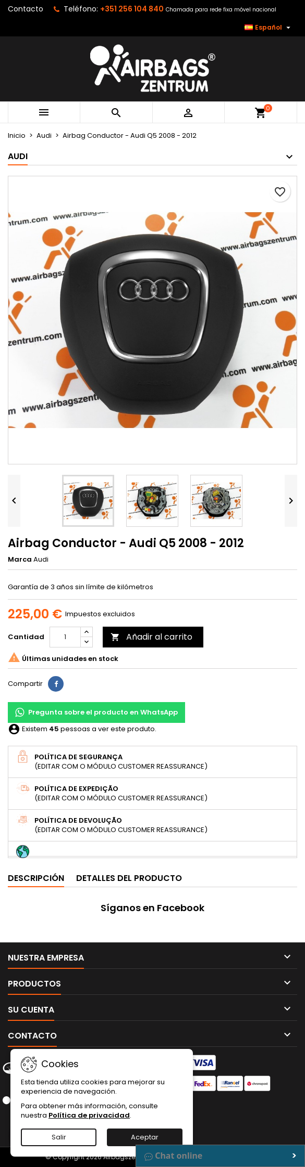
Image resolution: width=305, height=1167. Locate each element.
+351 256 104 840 (132, 9)
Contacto (25, 9)
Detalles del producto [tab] (129, 878)
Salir (59, 1137)
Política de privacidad (89, 1115)
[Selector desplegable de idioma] (269, 27)
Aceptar (144, 1137)
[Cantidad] (65, 637)
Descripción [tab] (36, 878)
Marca (20, 559)
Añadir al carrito (151, 637)
